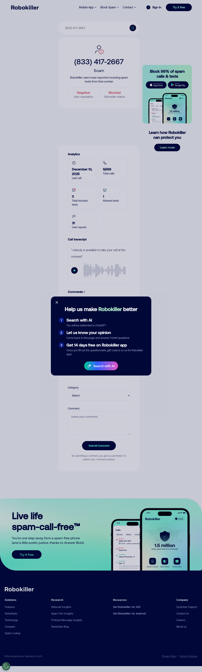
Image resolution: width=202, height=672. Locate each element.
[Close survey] (57, 302)
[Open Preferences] (6, 666)
